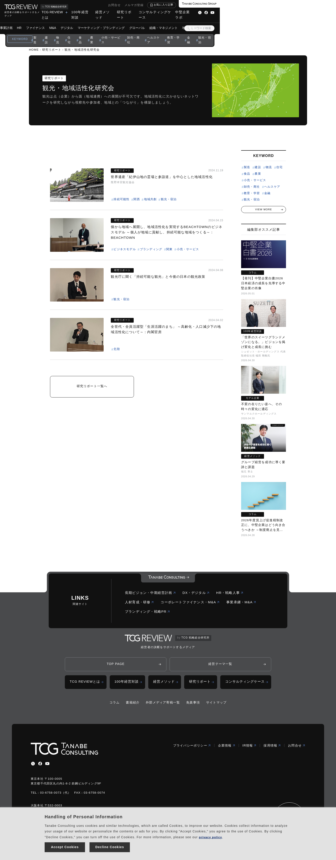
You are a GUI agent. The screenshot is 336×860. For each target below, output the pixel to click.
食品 (136, 33)
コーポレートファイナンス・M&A (190, 603)
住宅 (123, 33)
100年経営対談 (177, 12)
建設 (99, 33)
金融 (253, 33)
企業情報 (226, 747)
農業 (148, 33)
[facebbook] (40, 765)
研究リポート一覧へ (92, 387)
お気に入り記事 (280, 4)
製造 (87, 33)
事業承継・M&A (241, 603)
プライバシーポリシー (192, 747)
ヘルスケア (215, 33)
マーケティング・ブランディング (159, 22)
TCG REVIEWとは (145, 12)
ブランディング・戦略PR (147, 613)
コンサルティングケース (264, 12)
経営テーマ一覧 (220, 665)
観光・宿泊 (270, 33)
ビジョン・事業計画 (56, 22)
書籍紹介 (133, 704)
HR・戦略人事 (229, 594)
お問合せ (230, 5)
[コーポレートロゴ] (168, 579)
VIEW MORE (263, 209)
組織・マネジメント (221, 22)
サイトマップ (216, 704)
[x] (33, 765)
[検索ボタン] (304, 22)
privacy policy (211, 835)
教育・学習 (236, 33)
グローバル (195, 22)
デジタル (125, 22)
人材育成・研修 (139, 603)
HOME (34, 49)
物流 (111, 33)
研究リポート (229, 12)
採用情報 (272, 747)
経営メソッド (204, 12)
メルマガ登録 (250, 5)
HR (77, 22)
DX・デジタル (196, 594)
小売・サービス (168, 33)
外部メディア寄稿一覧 (163, 704)
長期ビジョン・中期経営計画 (150, 594)
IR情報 (249, 747)
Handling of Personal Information (84, 814)
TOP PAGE (116, 665)
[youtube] (47, 765)
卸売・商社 (193, 33)
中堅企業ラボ (299, 12)
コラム (114, 704)
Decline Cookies (109, 846)
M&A (110, 22)
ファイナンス (93, 22)
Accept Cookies (65, 846)
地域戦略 (246, 22)
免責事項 (193, 704)
